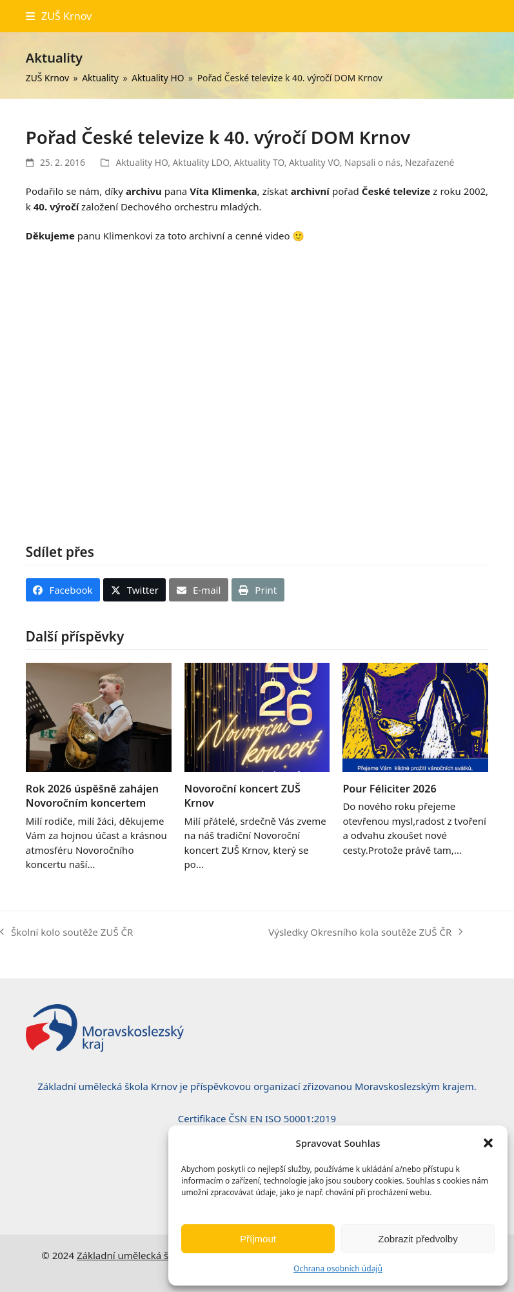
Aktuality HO (141, 162)
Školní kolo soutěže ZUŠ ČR (66, 932)
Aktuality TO (259, 162)
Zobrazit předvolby (417, 1238)
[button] (488, 1142)
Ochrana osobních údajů (337, 1268)
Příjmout (258, 1238)
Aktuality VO (314, 162)
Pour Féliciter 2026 (389, 789)
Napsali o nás (372, 162)
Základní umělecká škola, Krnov (148, 1255)
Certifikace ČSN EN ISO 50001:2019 (257, 1118)
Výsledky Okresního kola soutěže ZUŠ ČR (365, 932)
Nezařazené (429, 162)
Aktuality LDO (201, 162)
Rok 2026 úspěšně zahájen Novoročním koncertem (92, 796)
